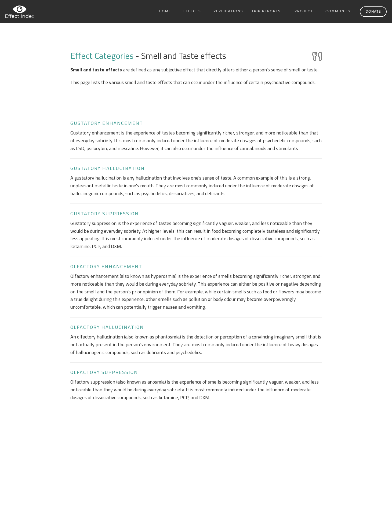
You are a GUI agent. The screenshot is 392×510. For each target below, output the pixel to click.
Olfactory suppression (104, 372)
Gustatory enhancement (106, 123)
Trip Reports (266, 11)
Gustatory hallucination (107, 168)
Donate (373, 11)
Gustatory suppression (104, 213)
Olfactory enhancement (106, 266)
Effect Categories (102, 55)
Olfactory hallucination (107, 327)
